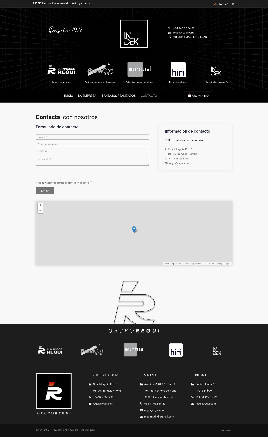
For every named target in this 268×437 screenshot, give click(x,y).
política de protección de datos (73, 182)
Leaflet (166, 264)
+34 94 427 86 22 (203, 397)
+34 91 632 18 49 (151, 403)
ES (216, 3)
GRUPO (201, 95)
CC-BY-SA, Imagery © (215, 264)
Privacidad (88, 430)
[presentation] (62, 174)
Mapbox (228, 264)
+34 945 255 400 (179, 158)
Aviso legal (43, 430)
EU (221, 3)
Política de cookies (66, 430)
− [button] (40, 210)
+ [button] (40, 205)
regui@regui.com (179, 163)
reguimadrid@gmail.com (156, 416)
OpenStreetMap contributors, (193, 264)
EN (227, 3)
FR (232, 3)
